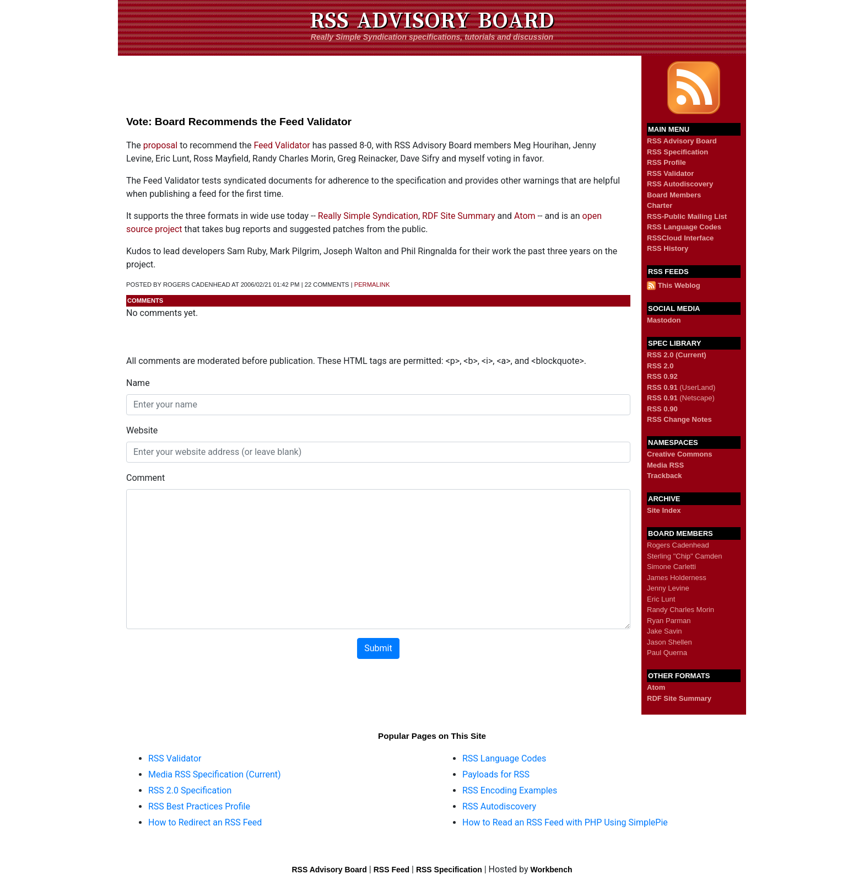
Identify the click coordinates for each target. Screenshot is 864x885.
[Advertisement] (379, 80)
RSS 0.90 (662, 409)
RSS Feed (391, 869)
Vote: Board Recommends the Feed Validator (239, 121)
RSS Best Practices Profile (199, 806)
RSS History (667, 248)
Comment (145, 478)
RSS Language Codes (684, 227)
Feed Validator (281, 145)
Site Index (664, 510)
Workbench (552, 869)
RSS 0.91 (662, 387)
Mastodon (664, 320)
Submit (378, 648)
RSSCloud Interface (680, 238)
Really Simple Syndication (368, 216)
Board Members (674, 195)
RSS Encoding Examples (509, 790)
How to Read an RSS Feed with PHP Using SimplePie (565, 822)
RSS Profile (666, 162)
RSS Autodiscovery (680, 184)
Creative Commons (679, 454)
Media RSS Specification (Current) (214, 774)
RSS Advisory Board (432, 20)
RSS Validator (670, 173)
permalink (372, 284)
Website (142, 430)
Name (138, 383)
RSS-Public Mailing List (687, 216)
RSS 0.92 (662, 376)
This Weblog (679, 285)
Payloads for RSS (496, 774)
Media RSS (665, 465)
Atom (525, 216)
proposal (160, 145)
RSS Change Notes (679, 419)
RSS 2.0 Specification (189, 790)
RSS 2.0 (660, 366)
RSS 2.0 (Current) (676, 355)
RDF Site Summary (458, 216)
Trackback (664, 475)
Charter (659, 205)
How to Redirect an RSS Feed (205, 822)
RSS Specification (677, 152)
